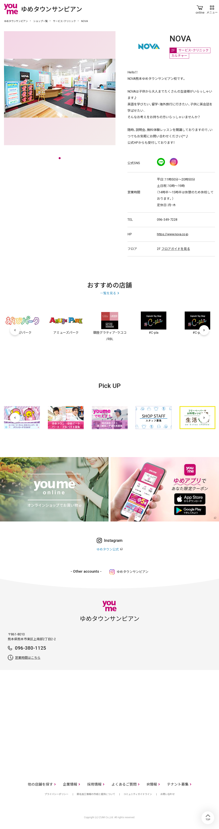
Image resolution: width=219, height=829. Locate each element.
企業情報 (70, 784)
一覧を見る (108, 293)
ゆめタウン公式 (108, 549)
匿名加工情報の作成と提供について (96, 794)
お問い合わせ (167, 794)
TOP (207, 817)
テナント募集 (177, 784)
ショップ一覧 (40, 21)
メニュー (212, 8)
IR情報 (152, 784)
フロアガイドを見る (175, 249)
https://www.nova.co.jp (172, 234)
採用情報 (94, 784)
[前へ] (15, 330)
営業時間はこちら (27, 658)
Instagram (174, 162)
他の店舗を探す (40, 784)
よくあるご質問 (124, 784)
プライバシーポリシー (56, 794)
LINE (161, 162)
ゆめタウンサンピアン (16, 21)
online (200, 8)
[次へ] (204, 330)
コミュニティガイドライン (137, 794)
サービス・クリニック (64, 21)
